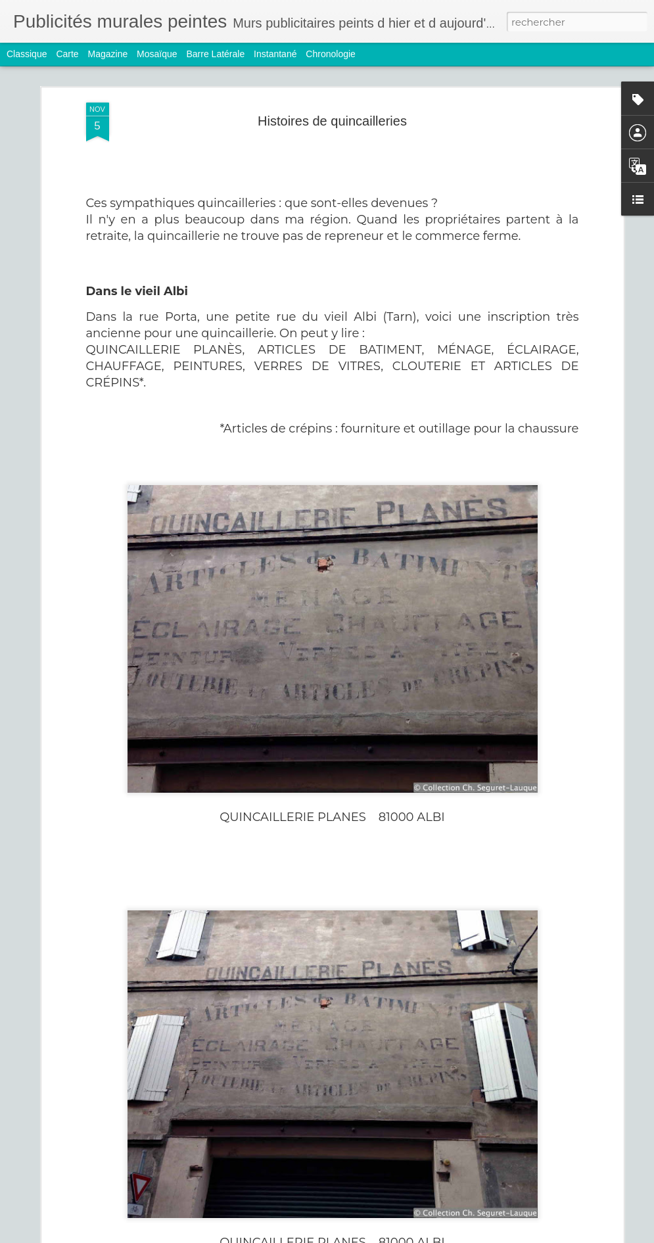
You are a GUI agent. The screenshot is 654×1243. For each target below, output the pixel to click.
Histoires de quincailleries (332, 121)
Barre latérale (215, 54)
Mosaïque (157, 54)
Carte (67, 54)
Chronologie (331, 54)
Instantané (275, 54)
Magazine (108, 54)
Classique (27, 54)
